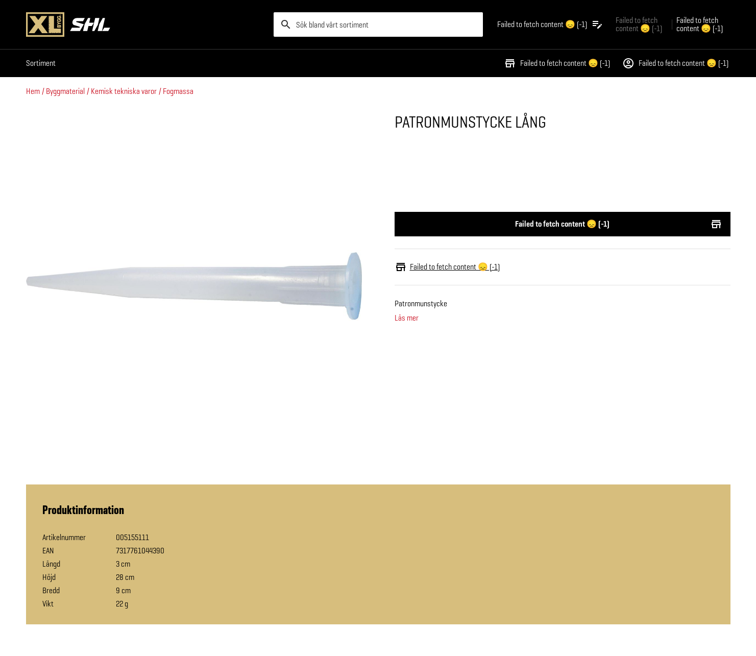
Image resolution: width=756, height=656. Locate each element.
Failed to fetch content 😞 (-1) (557, 63)
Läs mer (407, 318)
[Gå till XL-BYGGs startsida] (145, 24)
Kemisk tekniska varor (124, 91)
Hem (33, 91)
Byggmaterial (65, 91)
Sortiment (41, 63)
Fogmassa (178, 91)
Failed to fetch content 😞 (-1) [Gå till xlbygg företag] (639, 24)
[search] (378, 24)
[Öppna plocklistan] (550, 24)
